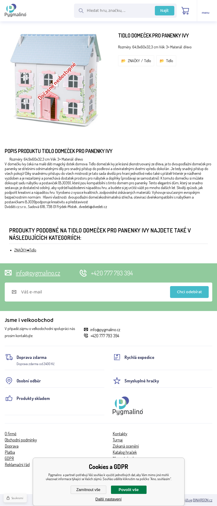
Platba (10, 452)
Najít (164, 10)
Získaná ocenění (126, 446)
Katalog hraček (125, 452)
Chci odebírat (189, 292)
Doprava (11, 446)
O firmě (10, 433)
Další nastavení (108, 499)
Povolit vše (129, 490)
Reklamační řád (17, 464)
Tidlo (147, 60)
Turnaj (118, 439)
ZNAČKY (134, 60)
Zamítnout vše (88, 490)
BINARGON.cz (202, 500)
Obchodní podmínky (21, 439)
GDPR (9, 458)
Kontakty (120, 433)
